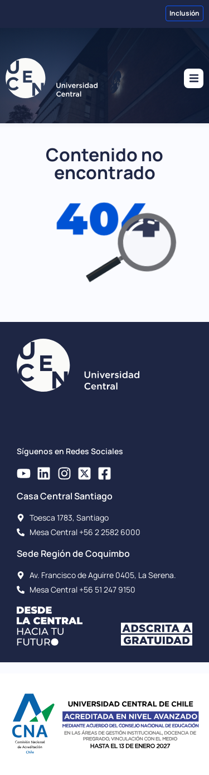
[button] (193, 78)
